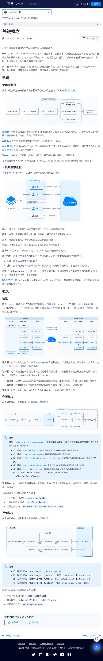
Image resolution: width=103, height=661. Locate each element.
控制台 (5, 132)
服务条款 (32, 644)
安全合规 (60, 644)
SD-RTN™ (7, 280)
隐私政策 (21, 644)
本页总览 (8, 24)
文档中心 (20, 3)
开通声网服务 (68, 90)
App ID (5, 141)
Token (5, 155)
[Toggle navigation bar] (4, 4)
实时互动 (15, 18)
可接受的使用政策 (46, 644)
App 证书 (7, 146)
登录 (96, 4)
